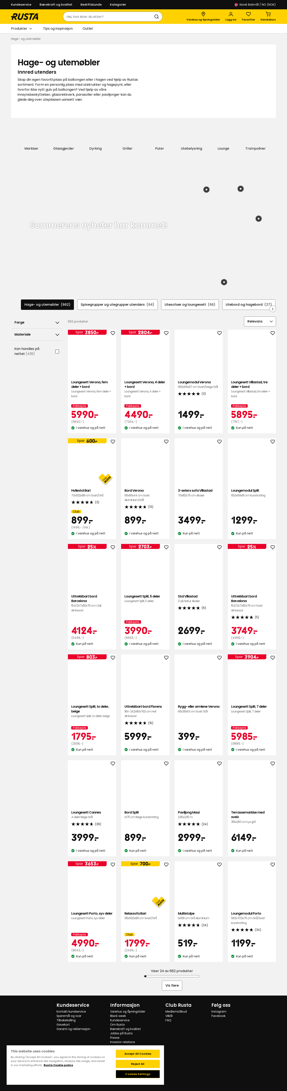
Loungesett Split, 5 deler (145, 598)
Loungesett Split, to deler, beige (92, 711)
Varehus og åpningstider (127, 1011)
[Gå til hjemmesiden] (25, 16)
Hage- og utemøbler (47, 304)
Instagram (218, 1011)
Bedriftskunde (91, 4)
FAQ (168, 1020)
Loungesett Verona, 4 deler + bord (145, 388)
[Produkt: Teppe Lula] (258, 218)
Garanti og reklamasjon (73, 1028)
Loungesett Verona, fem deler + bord (92, 388)
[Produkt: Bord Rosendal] (240, 188)
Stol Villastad (198, 598)
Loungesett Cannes (92, 814)
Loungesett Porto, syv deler (92, 915)
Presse (114, 1037)
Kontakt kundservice (71, 1011)
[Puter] (159, 135)
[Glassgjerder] (63, 135)
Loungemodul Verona (198, 384)
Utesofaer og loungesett (190, 304)
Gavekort (63, 1024)
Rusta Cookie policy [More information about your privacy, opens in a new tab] (58, 1065)
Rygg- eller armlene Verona (198, 708)
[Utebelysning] (191, 135)
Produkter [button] (21, 28)
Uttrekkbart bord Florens (145, 711)
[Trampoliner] (255, 135)
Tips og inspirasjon (58, 28)
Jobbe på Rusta (121, 1033)
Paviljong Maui (198, 814)
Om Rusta (117, 1024)
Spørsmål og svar (69, 1015)
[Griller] (127, 135)
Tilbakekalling (66, 1020)
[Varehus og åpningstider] (203, 17)
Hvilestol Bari (92, 492)
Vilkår (169, 1015)
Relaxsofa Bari (145, 915)
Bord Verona (145, 495)
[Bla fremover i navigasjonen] (272, 308)
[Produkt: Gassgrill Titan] (206, 189)
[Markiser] (31, 135)
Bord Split (145, 814)
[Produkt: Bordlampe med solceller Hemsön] (224, 282)
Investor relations (122, 1042)
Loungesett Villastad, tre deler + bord (252, 388)
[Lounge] (223, 135)
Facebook (218, 1015)
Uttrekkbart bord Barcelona (92, 603)
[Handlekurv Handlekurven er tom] (268, 17)
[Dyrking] (95, 135)
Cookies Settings (137, 1074)
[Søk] (157, 16)
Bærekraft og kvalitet (56, 4)
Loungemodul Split (252, 492)
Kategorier (118, 4)
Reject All (137, 1063)
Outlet (88, 28)
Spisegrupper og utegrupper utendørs (117, 304)
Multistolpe (198, 915)
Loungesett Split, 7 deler (252, 708)
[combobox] (108, 16)
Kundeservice (21, 4)
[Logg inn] (231, 17)
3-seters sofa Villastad (198, 492)
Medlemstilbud (176, 1011)
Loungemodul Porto (252, 918)
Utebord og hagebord (249, 304)
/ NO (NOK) (255, 4)
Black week (118, 1015)
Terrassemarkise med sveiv (252, 817)
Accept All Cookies (137, 1053)
